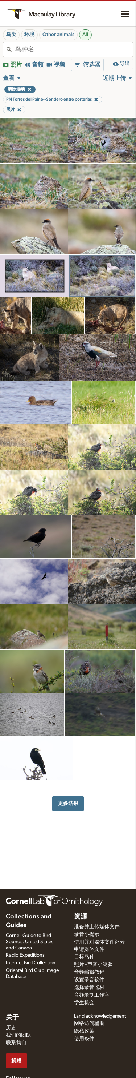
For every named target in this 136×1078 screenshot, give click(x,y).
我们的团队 (18, 1035)
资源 (80, 916)
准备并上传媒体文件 (97, 926)
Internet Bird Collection (30, 962)
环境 (29, 34)
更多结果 (68, 803)
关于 (12, 1017)
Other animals (58, 34)
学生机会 (84, 1002)
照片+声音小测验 (93, 964)
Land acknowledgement (100, 1016)
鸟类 (11, 34)
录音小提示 (86, 934)
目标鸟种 (84, 957)
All (85, 34)
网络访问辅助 (89, 1023)
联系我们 (16, 1042)
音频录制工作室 (92, 995)
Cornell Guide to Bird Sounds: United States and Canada (29, 941)
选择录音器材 (89, 987)
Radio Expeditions (25, 955)
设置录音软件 (89, 979)
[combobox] (74, 49)
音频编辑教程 (89, 972)
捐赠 (16, 1060)
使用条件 (84, 1038)
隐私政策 (84, 1031)
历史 (11, 1027)
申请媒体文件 (89, 949)
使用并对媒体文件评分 (99, 942)
